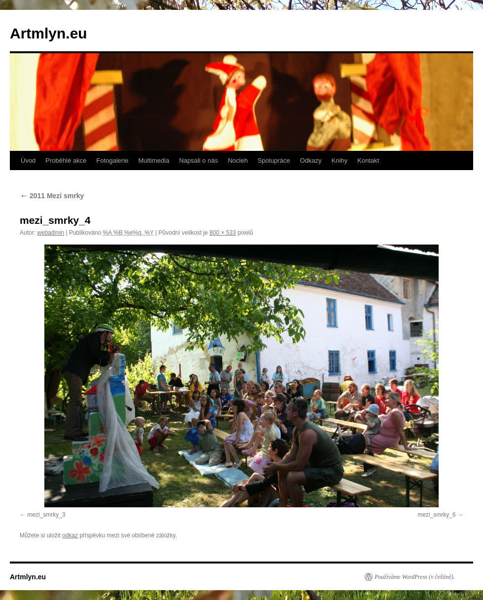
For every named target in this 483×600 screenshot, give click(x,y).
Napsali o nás (198, 160)
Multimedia (154, 160)
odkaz (70, 535)
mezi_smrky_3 (46, 514)
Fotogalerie (112, 160)
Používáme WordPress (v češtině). (415, 576)
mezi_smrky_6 (436, 514)
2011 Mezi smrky (52, 196)
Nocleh (237, 160)
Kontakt (368, 160)
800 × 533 (222, 232)
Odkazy (310, 160)
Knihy (340, 160)
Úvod (28, 160)
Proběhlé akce (65, 160)
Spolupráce (274, 160)
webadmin (50, 232)
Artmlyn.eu (48, 33)
